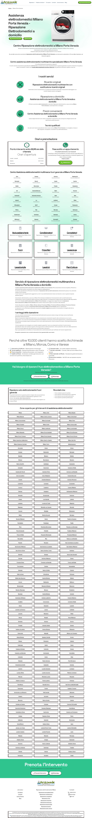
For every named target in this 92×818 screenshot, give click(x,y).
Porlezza (72, 680)
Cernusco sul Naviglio (72, 471)
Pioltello (46, 530)
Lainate (72, 499)
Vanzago (20, 570)
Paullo (71, 523)
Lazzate (72, 605)
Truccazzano (20, 566)
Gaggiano (46, 491)
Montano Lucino (46, 676)
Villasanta (71, 629)
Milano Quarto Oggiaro (46, 440)
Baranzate (46, 452)
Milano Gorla (46, 424)
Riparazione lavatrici (46, 806)
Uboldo (20, 751)
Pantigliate (20, 523)
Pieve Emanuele (20, 530)
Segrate (20, 554)
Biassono (72, 586)
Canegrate (72, 464)
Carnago (46, 704)
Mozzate (72, 676)
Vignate (72, 570)
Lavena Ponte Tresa (46, 728)
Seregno (20, 621)
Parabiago (46, 523)
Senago (46, 554)
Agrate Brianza (46, 578)
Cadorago (20, 645)
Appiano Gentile (46, 637)
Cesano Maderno (72, 598)
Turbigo (46, 566)
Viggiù (71, 755)
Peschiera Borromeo (46, 527)
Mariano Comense (71, 672)
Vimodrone (46, 574)
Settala (20, 558)
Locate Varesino (46, 668)
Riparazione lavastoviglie (46, 804)
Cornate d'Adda (72, 601)
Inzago (20, 499)
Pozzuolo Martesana (46, 534)
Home (9, 8)
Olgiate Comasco (20, 680)
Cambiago (46, 464)
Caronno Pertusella (72, 704)
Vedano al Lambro (20, 629)
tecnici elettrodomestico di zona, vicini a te (43, 67)
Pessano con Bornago (71, 527)
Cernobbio (72, 653)
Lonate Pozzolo (46, 731)
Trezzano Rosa (20, 562)
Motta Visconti (46, 515)
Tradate (72, 747)
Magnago (20, 507)
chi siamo (48, 2)
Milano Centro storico (46, 416)
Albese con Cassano (72, 633)
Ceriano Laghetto (46, 598)
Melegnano (72, 511)
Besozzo (20, 700)
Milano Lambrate (46, 428)
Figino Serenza (46, 661)
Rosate (20, 542)
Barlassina (46, 582)
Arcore (20, 582)
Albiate (72, 578)
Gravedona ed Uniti (20, 665)
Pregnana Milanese (72, 534)
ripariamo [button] (31, 2)
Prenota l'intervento (84, 2)
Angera (20, 696)
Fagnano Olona (46, 716)
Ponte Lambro (46, 680)
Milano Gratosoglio (72, 424)
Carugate (20, 467)
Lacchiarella (46, 499)
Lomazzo (72, 668)
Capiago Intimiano (20, 649)
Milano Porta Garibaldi (46, 432)
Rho (46, 538)
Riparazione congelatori (46, 796)
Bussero (72, 460)
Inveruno (72, 495)
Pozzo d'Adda (20, 534)
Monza (20, 617)
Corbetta (20, 483)
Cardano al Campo (20, 704)
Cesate (20, 479)
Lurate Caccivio (46, 672)
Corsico (20, 487)
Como (46, 657)
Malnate (20, 735)
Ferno (71, 716)
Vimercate (20, 633)
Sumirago (46, 747)
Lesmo (46, 609)
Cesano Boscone (72, 475)
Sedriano (72, 550)
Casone (20, 511)
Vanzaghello (72, 566)
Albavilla (46, 633)
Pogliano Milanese (71, 530)
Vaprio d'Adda (46, 570)
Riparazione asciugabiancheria (46, 792)
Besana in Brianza (46, 586)
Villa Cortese (20, 574)
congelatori (72, 232)
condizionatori (46, 232)
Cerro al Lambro (20, 475)
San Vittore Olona (20, 550)
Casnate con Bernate (20, 653)
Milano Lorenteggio (72, 428)
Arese (46, 448)
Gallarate (20, 720)
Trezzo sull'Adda (72, 562)
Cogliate (20, 601)
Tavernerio (20, 688)
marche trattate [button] (40, 2)
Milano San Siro (72, 440)
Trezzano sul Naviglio (46, 562)
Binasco (46, 456)
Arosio (72, 637)
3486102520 (65, 162)
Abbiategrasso (72, 444)
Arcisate (46, 696)
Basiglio (20, 456)
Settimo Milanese (46, 558)
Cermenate (46, 653)
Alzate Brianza (20, 637)
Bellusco (72, 582)
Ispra (72, 724)
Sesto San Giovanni (72, 554)
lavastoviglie (20, 267)
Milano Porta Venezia (46, 436)
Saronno (20, 743)
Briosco (46, 590)
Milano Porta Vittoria (72, 436)
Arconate (20, 448)
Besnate (72, 696)
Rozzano (46, 542)
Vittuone (72, 574)
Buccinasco (46, 460)
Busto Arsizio (46, 700)
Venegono (20, 755)
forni (20, 250)
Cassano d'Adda (72, 467)
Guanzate (46, 665)
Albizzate (72, 692)
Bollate (72, 456)
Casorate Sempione (20, 708)
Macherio (46, 613)
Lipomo (20, 668)
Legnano (20, 503)
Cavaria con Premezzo (72, 712)
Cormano (46, 483)
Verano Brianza (46, 629)
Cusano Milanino (72, 487)
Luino (72, 731)
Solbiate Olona (72, 743)
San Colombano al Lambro (72, 542)
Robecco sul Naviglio (72, 538)
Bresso (20, 460)
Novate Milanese (20, 519)
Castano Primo (46, 471)
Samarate (71, 739)
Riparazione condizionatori (46, 794)
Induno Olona (46, 724)
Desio (20, 605)
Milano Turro (46, 444)
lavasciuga (72, 250)
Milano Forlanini (20, 424)
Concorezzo (46, 601)
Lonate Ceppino (20, 731)
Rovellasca (20, 684)
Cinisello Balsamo (46, 479)
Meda (72, 613)
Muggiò (46, 617)
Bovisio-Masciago (20, 590)
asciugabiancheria (20, 232)
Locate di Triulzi (46, 503)
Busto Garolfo (20, 464)
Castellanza (72, 708)
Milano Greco (20, 428)
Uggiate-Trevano (72, 688)
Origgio (46, 739)
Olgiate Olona (20, 739)
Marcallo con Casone (46, 507)
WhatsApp (28, 38)
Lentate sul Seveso (20, 609)
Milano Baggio (71, 412)
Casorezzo (46, 467)
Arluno (72, 448)
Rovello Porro (46, 684)
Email (72, 796)
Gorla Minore (20, 724)
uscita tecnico (60, 2)
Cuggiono (46, 487)
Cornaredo (72, 483)
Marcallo (72, 507)
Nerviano (72, 515)
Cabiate (72, 641)
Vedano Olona (71, 751)
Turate (46, 688)
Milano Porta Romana (72, 432)
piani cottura (71, 267)
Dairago (20, 491)
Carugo (72, 649)
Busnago (20, 594)
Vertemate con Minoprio (20, 692)
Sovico (72, 621)
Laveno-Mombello (72, 728)
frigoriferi (46, 250)
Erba (72, 657)
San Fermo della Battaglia (72, 684)
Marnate (46, 735)
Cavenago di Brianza (20, 598)
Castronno (46, 712)
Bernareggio (20, 586)
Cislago (20, 716)
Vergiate (46, 755)
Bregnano (46, 641)
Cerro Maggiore (46, 475)
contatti (54, 2)
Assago (20, 452)
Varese (46, 751)
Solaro (72, 558)
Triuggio (20, 625)
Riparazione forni (46, 798)
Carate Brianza (46, 594)
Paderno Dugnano (71, 519)
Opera (46, 519)
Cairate (72, 700)
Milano (20, 412)
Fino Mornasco (72, 661)
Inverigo (72, 665)
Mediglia (46, 511)
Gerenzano (72, 720)
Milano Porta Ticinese (20, 436)
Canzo (72, 645)
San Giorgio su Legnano (46, 546)
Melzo (20, 515)
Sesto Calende (46, 743)
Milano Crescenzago (20, 420)
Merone (20, 676)
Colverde (20, 657)
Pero (20, 527)
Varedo (72, 625)
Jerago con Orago (20, 728)
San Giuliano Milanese (72, 546)
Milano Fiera (72, 420)
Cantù (46, 645)
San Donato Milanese (20, 546)
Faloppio (20, 661)
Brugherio (71, 590)
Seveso (46, 621)
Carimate (46, 649)
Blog (66, 2)
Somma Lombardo (20, 747)
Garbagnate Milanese (72, 491)
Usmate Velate (46, 625)
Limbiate (72, 609)
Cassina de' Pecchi (20, 471)
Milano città (46, 412)
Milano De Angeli (46, 420)
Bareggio (72, 452)
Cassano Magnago (46, 708)
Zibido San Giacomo (20, 578)
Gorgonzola (46, 495)
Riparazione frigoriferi (46, 800)
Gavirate (46, 720)
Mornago (72, 735)
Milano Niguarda (20, 432)
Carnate (72, 594)
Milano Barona (20, 416)
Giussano (46, 605)
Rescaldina (20, 538)
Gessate (20, 495)
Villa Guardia (46, 692)
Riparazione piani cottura (46, 808)
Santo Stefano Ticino (46, 550)
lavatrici (46, 267)
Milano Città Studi (71, 416)
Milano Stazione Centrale (20, 444)
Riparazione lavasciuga (46, 802)
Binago (20, 641)
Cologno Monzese (72, 479)
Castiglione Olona (20, 712)
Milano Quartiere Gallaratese (20, 440)
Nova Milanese (72, 617)
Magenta (72, 503)
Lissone (20, 613)
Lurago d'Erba (20, 672)
